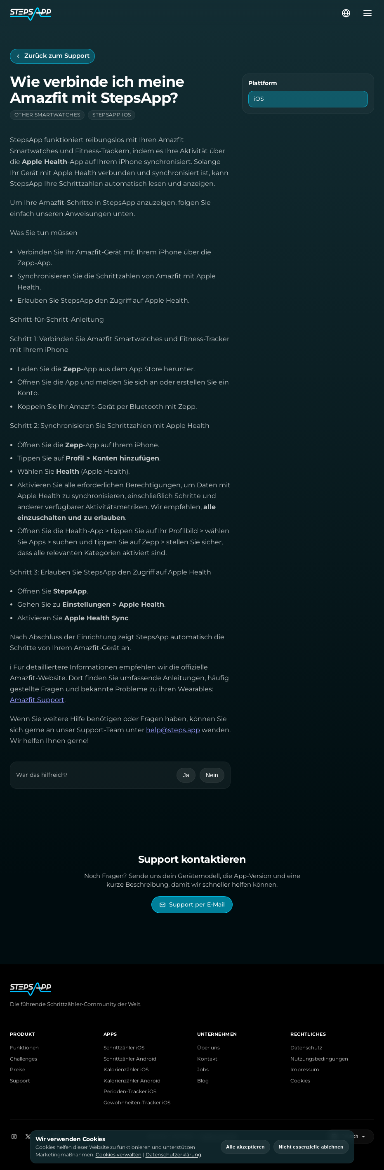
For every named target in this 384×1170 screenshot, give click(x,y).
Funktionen (24, 1048)
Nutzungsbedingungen (319, 1059)
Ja (186, 775)
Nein (212, 775)
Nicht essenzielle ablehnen (311, 1147)
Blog (203, 1081)
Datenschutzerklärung (173, 1154)
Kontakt (207, 1059)
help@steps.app (173, 730)
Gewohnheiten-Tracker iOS (137, 1103)
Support (20, 1081)
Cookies (300, 1081)
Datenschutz (306, 1048)
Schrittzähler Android (130, 1059)
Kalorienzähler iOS (126, 1070)
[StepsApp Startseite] (175, 13)
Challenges (23, 1059)
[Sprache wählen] (346, 13)
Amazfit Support (37, 700)
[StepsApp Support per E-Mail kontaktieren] (192, 904)
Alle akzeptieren (245, 1147)
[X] (28, 1136)
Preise (17, 1070)
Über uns (208, 1048)
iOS (259, 98)
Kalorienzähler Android (132, 1081)
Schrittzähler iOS (124, 1048)
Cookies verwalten (118, 1154)
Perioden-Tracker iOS (130, 1091)
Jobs (203, 1070)
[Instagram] (14, 1136)
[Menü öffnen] (365, 13)
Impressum (304, 1070)
